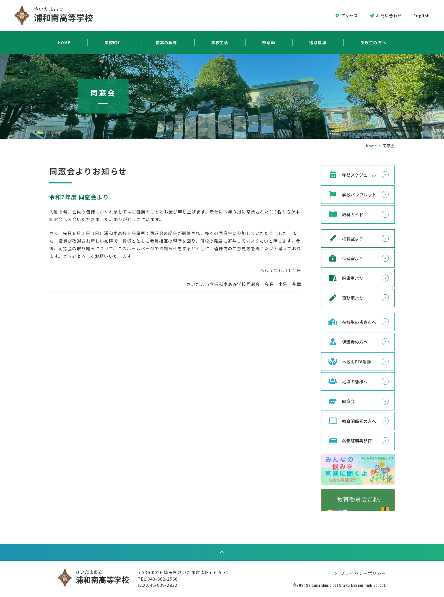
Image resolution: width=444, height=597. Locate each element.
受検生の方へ (373, 42)
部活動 (268, 42)
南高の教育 (166, 42)
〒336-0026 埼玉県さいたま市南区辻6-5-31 (183, 572)
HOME (64, 42)
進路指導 (317, 42)
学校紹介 (113, 42)
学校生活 (220, 42)
